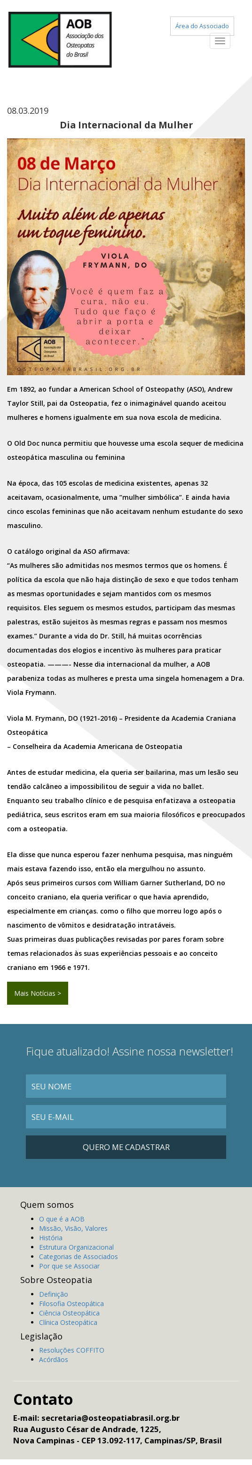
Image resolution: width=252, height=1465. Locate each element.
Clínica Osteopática (68, 1322)
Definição (53, 1294)
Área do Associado (202, 26)
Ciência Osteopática (69, 1312)
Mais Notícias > (37, 993)
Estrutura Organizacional (76, 1247)
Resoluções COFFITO (71, 1350)
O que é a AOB (62, 1218)
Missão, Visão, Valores (73, 1228)
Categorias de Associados (78, 1256)
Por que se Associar (69, 1265)
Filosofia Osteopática (71, 1303)
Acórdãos (53, 1359)
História (51, 1237)
